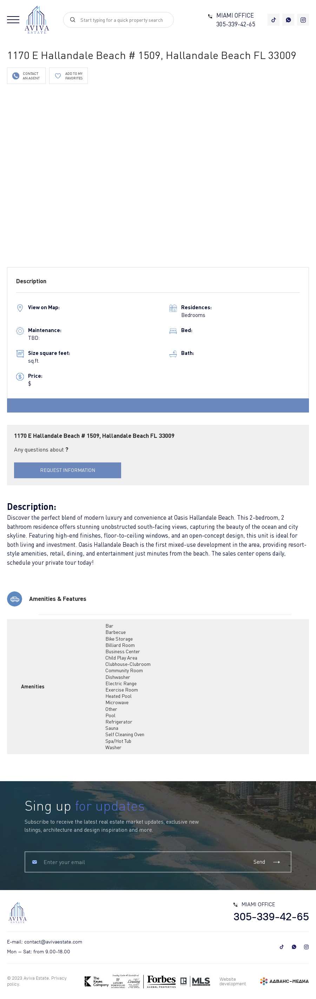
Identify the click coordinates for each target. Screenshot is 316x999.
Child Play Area (121, 658)
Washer (113, 747)
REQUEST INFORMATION (67, 470)
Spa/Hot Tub (118, 741)
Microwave (117, 702)
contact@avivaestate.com (53, 942)
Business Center (122, 651)
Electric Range (121, 683)
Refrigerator (118, 722)
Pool (110, 715)
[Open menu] (13, 19)
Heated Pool (118, 696)
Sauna (111, 728)
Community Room (124, 670)
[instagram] (303, 20)
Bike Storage (119, 639)
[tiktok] (273, 20)
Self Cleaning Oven (124, 734)
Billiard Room (120, 645)
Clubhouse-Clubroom (128, 664)
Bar (109, 626)
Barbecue (115, 632)
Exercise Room (121, 690)
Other (111, 709)
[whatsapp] (288, 20)
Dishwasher (117, 677)
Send (267, 861)
